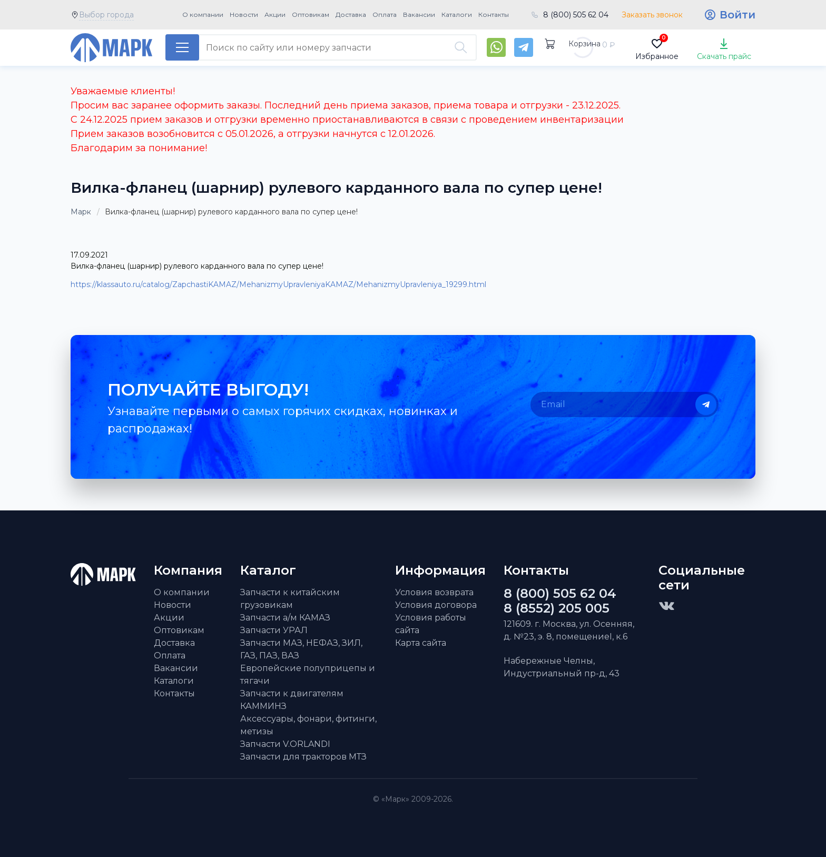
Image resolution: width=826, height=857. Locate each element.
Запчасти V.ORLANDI (285, 744)
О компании (202, 14)
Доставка (351, 14)
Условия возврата (434, 592)
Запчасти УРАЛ (274, 630)
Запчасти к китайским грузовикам (290, 598)
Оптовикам (310, 14)
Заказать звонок (652, 14)
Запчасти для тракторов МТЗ (303, 757)
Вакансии (419, 14)
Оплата (384, 14)
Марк (81, 211)
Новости (244, 14)
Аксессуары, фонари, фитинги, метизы (308, 725)
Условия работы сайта (430, 624)
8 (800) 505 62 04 (575, 14)
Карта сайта (420, 643)
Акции (275, 14)
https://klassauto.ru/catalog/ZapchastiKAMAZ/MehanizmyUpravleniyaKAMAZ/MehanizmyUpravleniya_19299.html (278, 284)
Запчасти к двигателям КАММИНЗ (291, 699)
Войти (737, 14)
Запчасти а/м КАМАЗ (285, 618)
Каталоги (456, 14)
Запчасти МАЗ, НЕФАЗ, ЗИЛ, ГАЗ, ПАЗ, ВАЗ (301, 649)
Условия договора (436, 605)
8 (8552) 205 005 (556, 608)
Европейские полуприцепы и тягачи (307, 674)
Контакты (493, 14)
